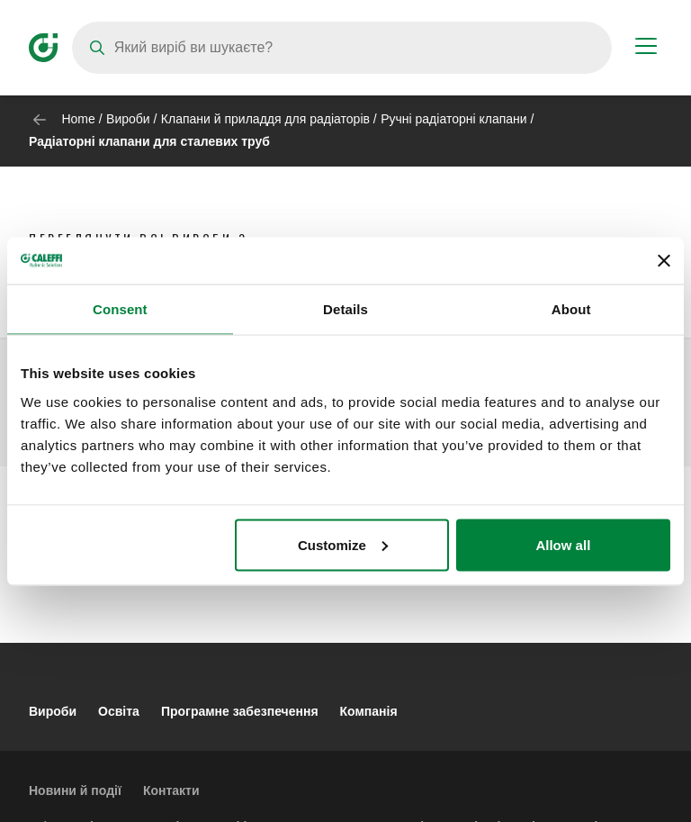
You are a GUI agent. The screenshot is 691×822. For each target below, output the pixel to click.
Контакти (171, 790)
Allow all (562, 544)
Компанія (369, 711)
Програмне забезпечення (240, 711)
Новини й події (75, 790)
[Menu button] (646, 48)
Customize (343, 544)
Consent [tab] (120, 309)
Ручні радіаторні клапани (453, 119)
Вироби (128, 119)
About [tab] (571, 309)
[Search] (342, 48)
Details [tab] (345, 309)
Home (77, 119)
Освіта (118, 711)
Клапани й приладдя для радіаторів (265, 119)
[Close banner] (664, 260)
